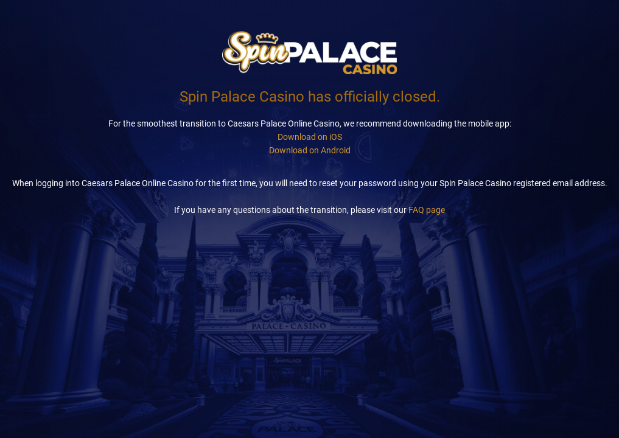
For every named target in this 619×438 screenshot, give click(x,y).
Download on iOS (310, 137)
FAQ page (426, 210)
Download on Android (310, 150)
